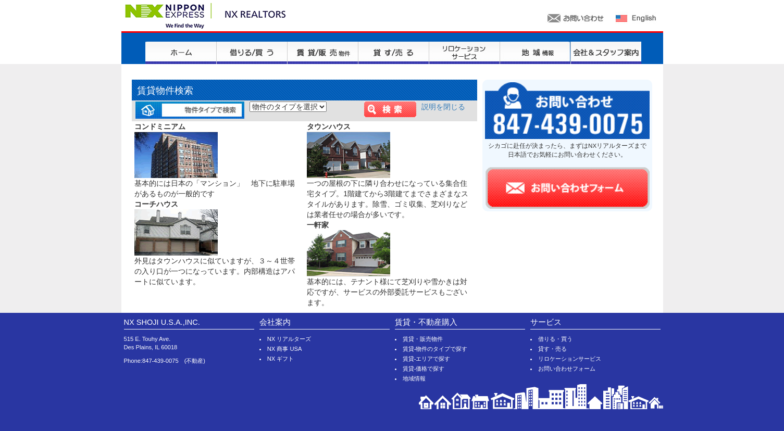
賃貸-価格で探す (424, 368)
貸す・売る (552, 349)
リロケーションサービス (569, 359)
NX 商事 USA (284, 349)
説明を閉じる (443, 107)
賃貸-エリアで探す (427, 359)
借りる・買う (555, 339)
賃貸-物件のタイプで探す (435, 349)
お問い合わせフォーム (566, 368)
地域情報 (414, 378)
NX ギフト (280, 359)
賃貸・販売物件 (423, 339)
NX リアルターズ (289, 339)
